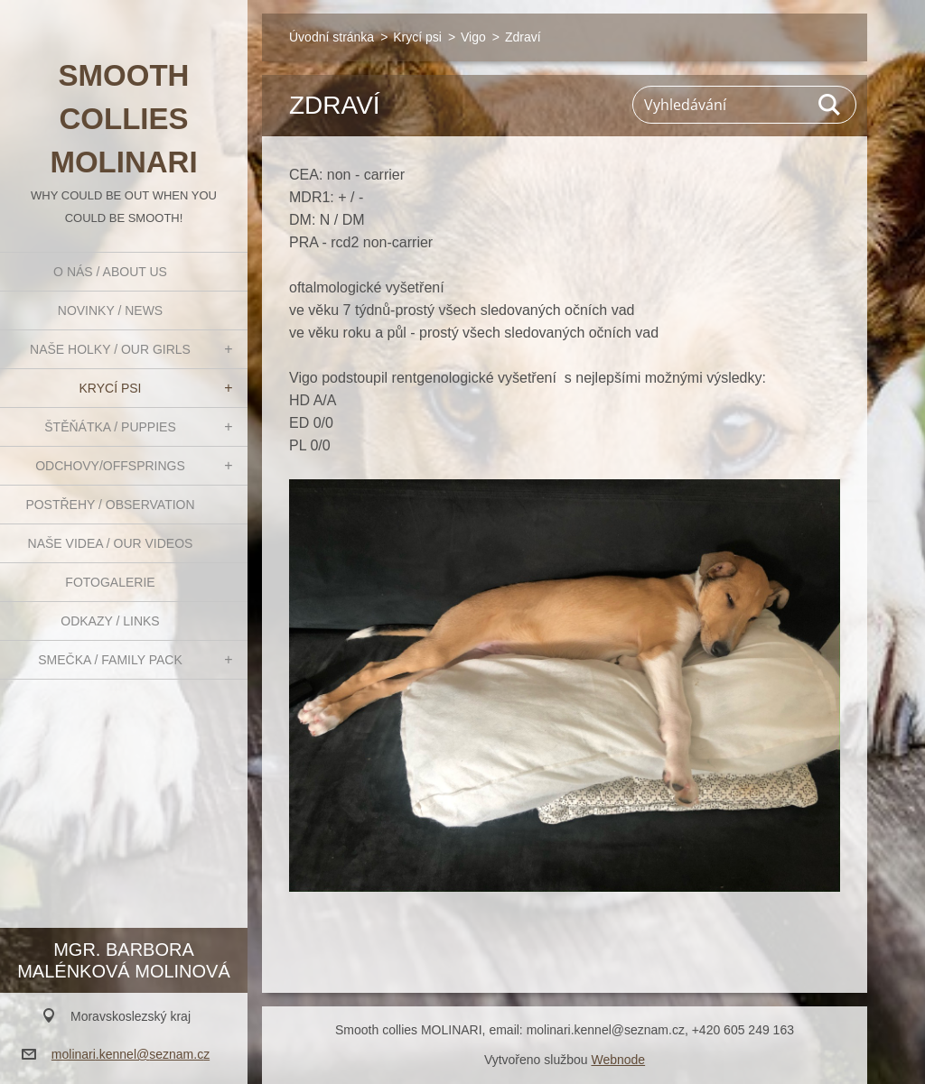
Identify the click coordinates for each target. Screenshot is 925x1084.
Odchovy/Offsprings (110, 466)
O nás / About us (110, 271)
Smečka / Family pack (110, 660)
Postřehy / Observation (109, 504)
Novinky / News (110, 310)
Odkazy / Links (110, 621)
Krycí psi (110, 388)
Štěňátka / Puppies (110, 427)
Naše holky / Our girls (110, 349)
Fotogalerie (109, 582)
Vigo (473, 37)
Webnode (618, 1059)
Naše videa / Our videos (110, 543)
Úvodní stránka (331, 37)
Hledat (830, 104)
